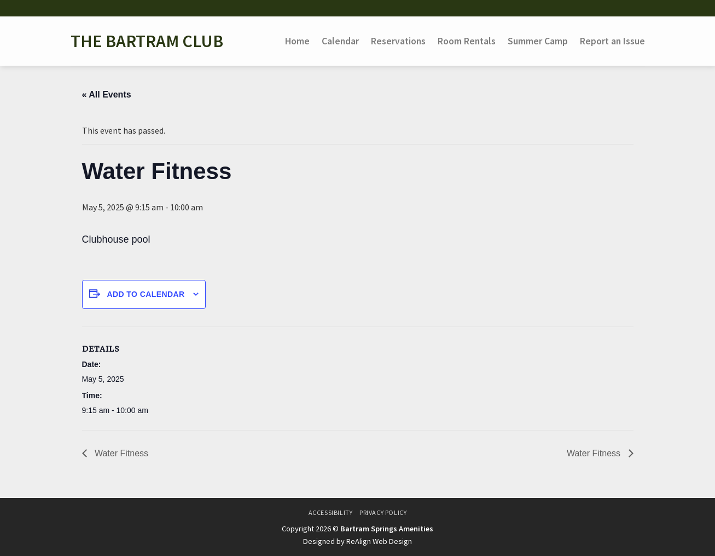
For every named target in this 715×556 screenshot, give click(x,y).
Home (297, 41)
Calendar (340, 41)
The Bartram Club (147, 41)
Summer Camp (538, 41)
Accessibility (331, 512)
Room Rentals (467, 41)
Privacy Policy (383, 512)
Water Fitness (120, 453)
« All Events (106, 94)
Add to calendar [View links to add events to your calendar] (145, 294)
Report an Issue (612, 41)
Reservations (398, 41)
